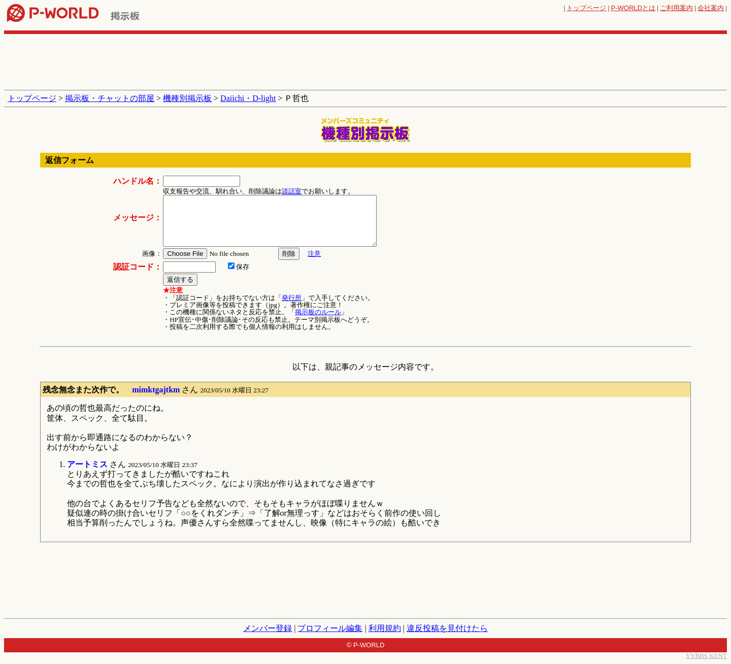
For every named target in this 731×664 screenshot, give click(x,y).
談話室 (292, 191)
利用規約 (385, 628)
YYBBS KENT (706, 655)
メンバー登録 (267, 628)
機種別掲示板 (187, 98)
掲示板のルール (318, 312)
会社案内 (710, 8)
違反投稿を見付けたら (447, 628)
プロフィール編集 (329, 628)
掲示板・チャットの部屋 (109, 98)
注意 (314, 253)
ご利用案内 (676, 8)
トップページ (586, 8)
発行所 (292, 298)
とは (633, 8)
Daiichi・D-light (248, 98)
